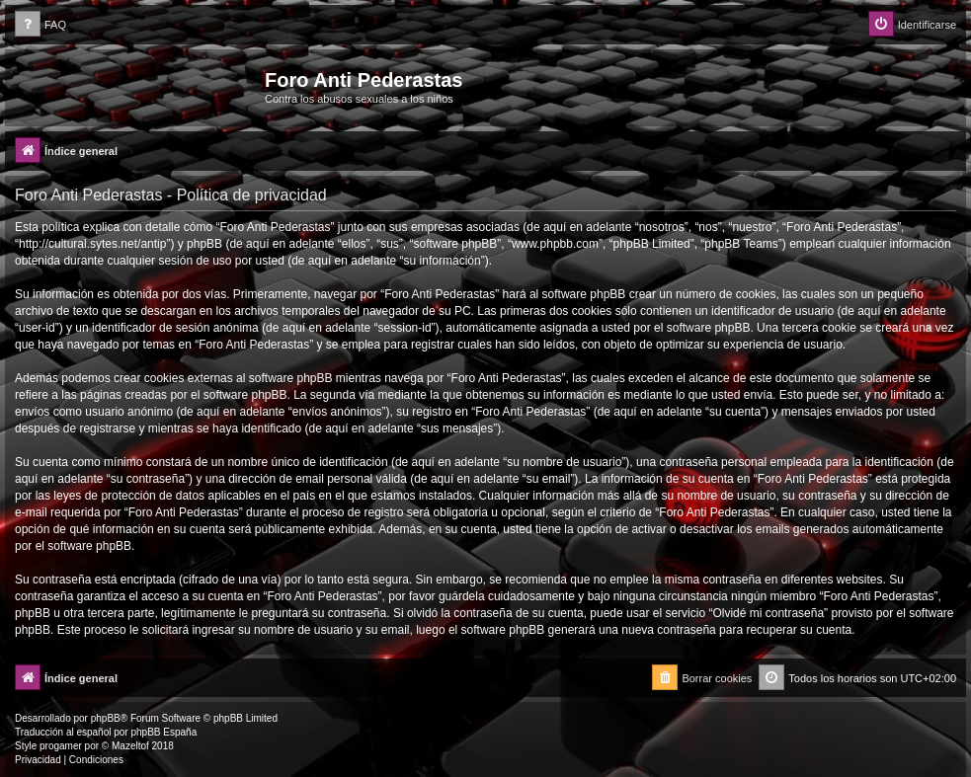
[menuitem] (40, 25)
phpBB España (163, 732)
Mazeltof (130, 745)
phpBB (106, 718)
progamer (61, 745)
